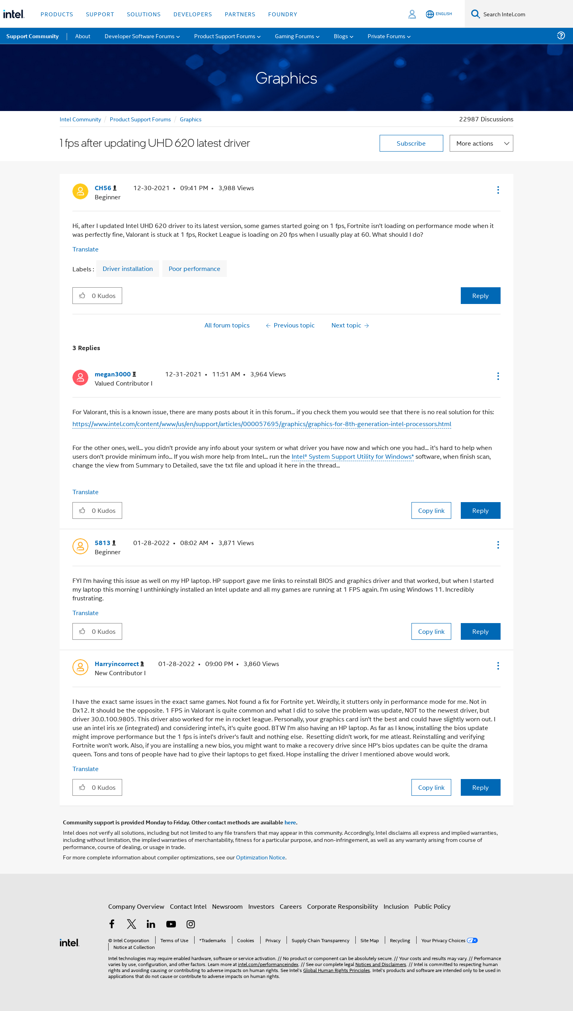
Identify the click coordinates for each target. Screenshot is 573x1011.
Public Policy (432, 906)
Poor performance (194, 268)
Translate (85, 248)
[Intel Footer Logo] (70, 941)
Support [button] (100, 14)
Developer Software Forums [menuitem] (140, 35)
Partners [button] (240, 14)
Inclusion (396, 906)
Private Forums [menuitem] (386, 35)
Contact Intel (188, 906)
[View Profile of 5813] (105, 542)
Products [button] (57, 14)
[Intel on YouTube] (171, 924)
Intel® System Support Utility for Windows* (353, 456)
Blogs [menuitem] (341, 35)
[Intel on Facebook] (112, 924)
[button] (497, 190)
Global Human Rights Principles (336, 970)
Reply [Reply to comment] (480, 510)
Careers (291, 906)
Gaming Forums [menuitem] (294, 35)
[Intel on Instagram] (190, 924)
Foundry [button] (283, 14)
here (290, 822)
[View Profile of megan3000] (115, 374)
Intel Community (80, 119)
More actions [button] (474, 143)
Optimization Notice (260, 857)
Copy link (431, 510)
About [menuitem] (82, 35)
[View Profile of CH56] (106, 188)
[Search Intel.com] (526, 14)
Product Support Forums (140, 119)
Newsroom (227, 906)
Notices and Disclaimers (380, 964)
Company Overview (136, 906)
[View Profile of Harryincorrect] (119, 663)
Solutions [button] (144, 14)
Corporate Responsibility (342, 906)
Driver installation (128, 268)
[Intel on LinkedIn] (151, 924)
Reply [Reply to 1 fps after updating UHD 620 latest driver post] (480, 295)
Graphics (191, 119)
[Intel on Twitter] (131, 924)
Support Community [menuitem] (32, 35)
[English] (439, 14)
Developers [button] (192, 14)
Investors (261, 906)
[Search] (475, 14)
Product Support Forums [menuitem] (224, 35)
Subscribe (411, 143)
